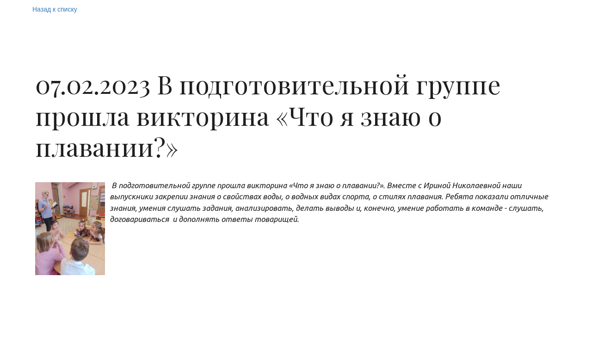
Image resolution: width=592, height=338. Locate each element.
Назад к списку (54, 9)
